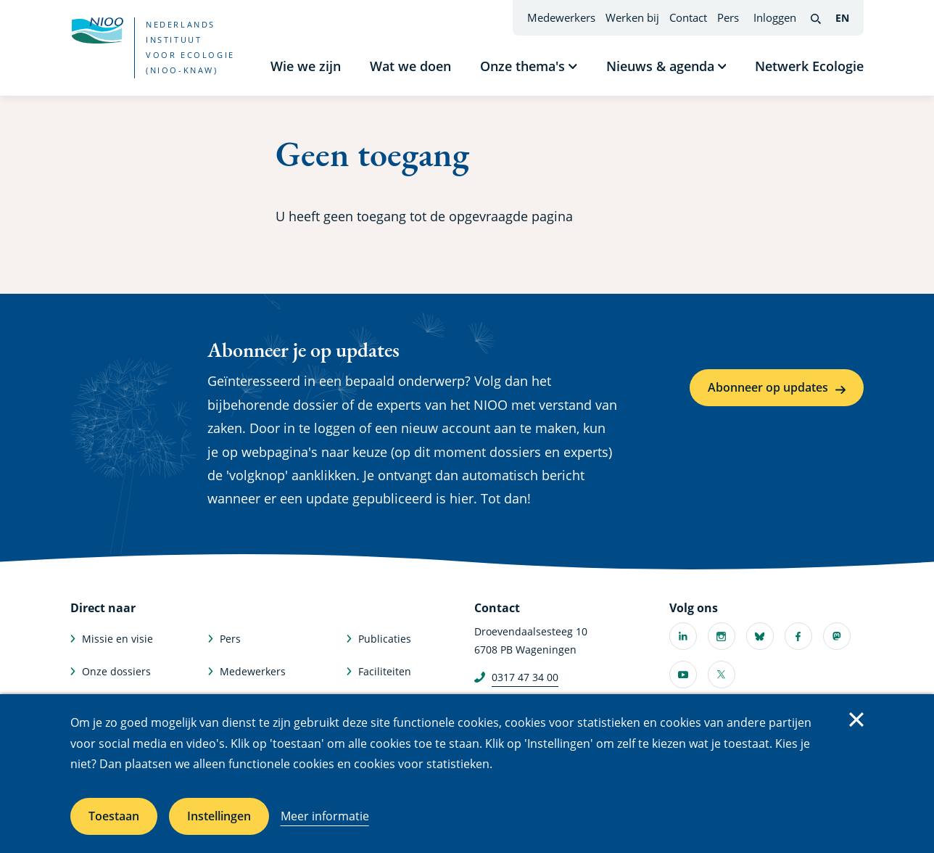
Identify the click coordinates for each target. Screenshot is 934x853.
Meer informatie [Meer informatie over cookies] (325, 816)
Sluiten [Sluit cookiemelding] (856, 719)
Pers (728, 17)
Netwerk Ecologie (809, 66)
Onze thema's (522, 66)
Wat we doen (410, 66)
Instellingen (219, 816)
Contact (688, 17)
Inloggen (774, 17)
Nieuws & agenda (660, 66)
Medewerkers (561, 17)
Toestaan (113, 816)
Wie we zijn (305, 66)
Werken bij (632, 17)
